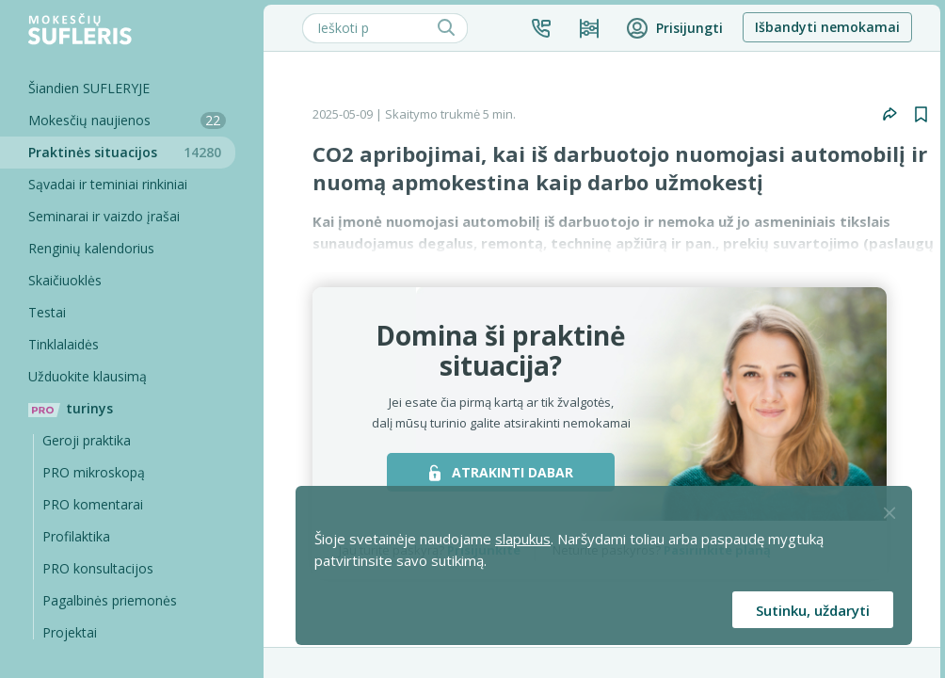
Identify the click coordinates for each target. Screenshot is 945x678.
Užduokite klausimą (87, 376)
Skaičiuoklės (65, 280)
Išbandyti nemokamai (827, 27)
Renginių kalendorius (91, 248)
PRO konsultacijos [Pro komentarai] (97, 568)
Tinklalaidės (63, 344)
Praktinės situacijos (131, 152)
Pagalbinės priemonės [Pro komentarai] (109, 600)
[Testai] (117, 313)
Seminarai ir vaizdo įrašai (104, 216)
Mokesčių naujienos (127, 120)
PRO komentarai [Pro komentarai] (92, 504)
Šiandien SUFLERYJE (89, 88)
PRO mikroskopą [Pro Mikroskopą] (93, 472)
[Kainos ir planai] (589, 28)
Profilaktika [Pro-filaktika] (76, 536)
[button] (541, 28)
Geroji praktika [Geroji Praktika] (86, 440)
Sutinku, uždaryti (813, 610)
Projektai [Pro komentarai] (69, 632)
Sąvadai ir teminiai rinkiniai (107, 184)
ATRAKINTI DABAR (501, 472)
